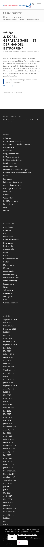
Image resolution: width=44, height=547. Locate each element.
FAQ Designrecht (10, 166)
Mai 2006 (7, 524)
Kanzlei (6, 194)
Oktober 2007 (9, 477)
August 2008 (8, 452)
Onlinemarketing (10, 274)
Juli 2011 (6, 401)
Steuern (6, 287)
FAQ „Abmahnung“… (11, 153)
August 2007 (8, 483)
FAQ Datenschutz (10, 163)
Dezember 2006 (9, 508)
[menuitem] (32, 4)
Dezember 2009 (9, 426)
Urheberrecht (24, 52)
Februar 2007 (8, 502)
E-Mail (5, 255)
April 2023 (7, 338)
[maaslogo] (18, 4)
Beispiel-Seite (8, 147)
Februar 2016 (8, 367)
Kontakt (6, 210)
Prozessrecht (8, 284)
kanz (21, 92)
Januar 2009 (8, 442)
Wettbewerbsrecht (10, 303)
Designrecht (8, 246)
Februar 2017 (8, 363)
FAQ (5, 207)
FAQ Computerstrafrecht (13, 160)
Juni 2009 (7, 433)
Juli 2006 (6, 518)
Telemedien (8, 290)
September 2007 (10, 480)
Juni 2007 (7, 490)
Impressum (7, 179)
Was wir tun (8, 198)
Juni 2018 (7, 348)
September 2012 (10, 385)
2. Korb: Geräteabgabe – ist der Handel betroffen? (19, 42)
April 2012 (7, 398)
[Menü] (37, 4)
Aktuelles (7, 138)
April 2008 (7, 458)
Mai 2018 (7, 351)
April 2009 (7, 436)
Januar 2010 (8, 423)
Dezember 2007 (9, 471)
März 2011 (7, 404)
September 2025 (10, 319)
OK (12, 538)
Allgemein (6, 52)
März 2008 (7, 461)
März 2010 (7, 420)
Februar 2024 (8, 326)
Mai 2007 (7, 493)
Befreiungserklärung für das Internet (18, 144)
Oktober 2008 (9, 449)
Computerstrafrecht (11, 240)
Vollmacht (7, 191)
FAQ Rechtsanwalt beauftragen (15, 169)
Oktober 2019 (9, 341)
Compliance (8, 236)
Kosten (6, 262)
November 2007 (10, 474)
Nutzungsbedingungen (12, 188)
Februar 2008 (8, 464)
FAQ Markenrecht (10, 201)
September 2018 (10, 344)
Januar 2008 (8, 467)
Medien (6, 268)
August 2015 (8, 373)
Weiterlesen (8, 86)
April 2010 (7, 417)
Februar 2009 (8, 439)
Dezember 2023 (9, 329)
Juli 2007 (6, 486)
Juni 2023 (7, 335)
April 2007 (7, 496)
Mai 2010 (7, 414)
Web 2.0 (6, 299)
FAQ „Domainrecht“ (11, 157)
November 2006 (10, 512)
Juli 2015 (6, 376)
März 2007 (7, 499)
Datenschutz (8, 150)
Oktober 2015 (9, 370)
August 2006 (8, 515)
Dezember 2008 (9, 445)
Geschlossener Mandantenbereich (17, 172)
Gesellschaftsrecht (10, 258)
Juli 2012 (6, 392)
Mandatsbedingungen (12, 185)
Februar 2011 (8, 408)
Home (5, 176)
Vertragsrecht (34, 52)
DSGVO (6, 252)
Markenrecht (8, 265)
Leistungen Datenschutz (13, 182)
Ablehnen (22, 543)
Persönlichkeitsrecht (11, 277)
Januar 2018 (8, 357)
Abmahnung (8, 227)
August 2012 (8, 389)
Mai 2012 (7, 395)
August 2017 (8, 360)
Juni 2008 (7, 455)
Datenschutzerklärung (27, 538)
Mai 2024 (7, 322)
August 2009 (8, 430)
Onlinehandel (14, 52)
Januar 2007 (8, 505)
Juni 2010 (7, 411)
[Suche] (32, 4)
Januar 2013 (8, 382)
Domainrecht (8, 249)
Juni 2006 (7, 521)
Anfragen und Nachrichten (14, 141)
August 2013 (8, 379)
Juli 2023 (6, 332)
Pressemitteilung (10, 281)
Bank (5, 233)
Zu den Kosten (9, 204)
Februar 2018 (8, 354)
